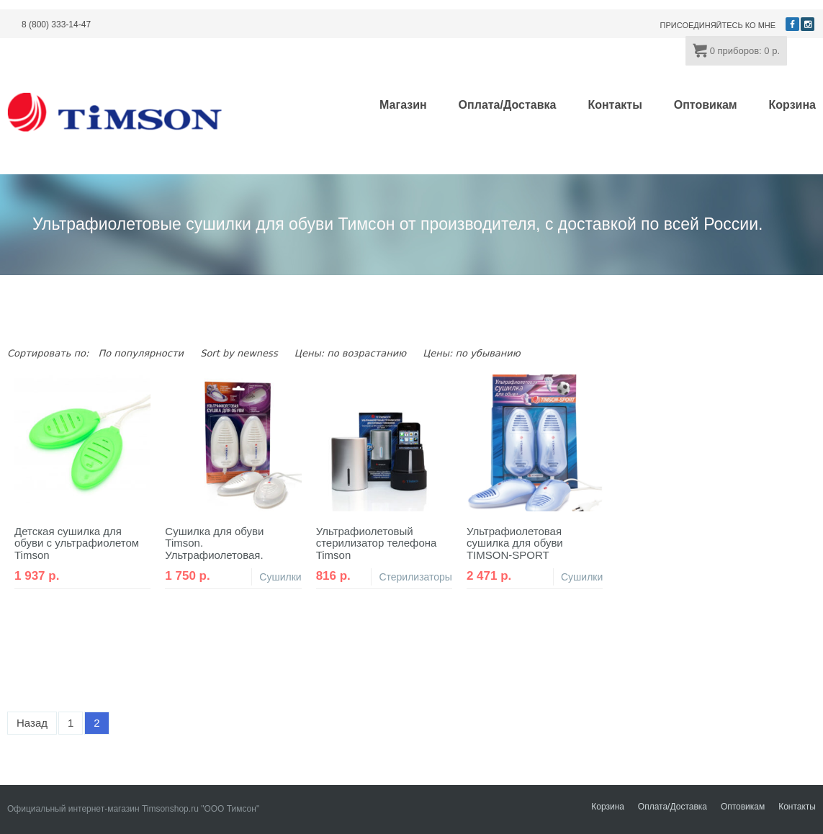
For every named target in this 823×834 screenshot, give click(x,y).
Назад (32, 723)
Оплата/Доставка (508, 105)
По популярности (141, 353)
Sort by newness (239, 353)
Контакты (615, 105)
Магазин (403, 105)
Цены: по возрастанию (350, 353)
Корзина (792, 105)
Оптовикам (705, 105)
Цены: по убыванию (471, 353)
